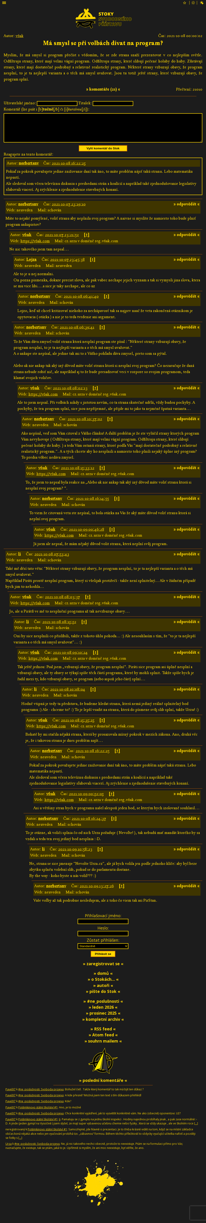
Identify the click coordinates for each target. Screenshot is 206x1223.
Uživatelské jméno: (20, 103)
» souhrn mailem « (103, 1046)
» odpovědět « (186, 209)
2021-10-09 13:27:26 (97, 891)
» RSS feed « (103, 1034)
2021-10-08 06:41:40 (81, 301)
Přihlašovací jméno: (103, 921)
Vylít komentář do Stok (103, 154)
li (19, 559)
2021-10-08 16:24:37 (89, 824)
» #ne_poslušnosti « (103, 1006)
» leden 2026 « (103, 1012)
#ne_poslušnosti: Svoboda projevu (41, 1095)
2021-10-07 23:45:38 (67, 265)
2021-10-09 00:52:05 (86, 799)
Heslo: (103, 933)
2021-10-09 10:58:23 (75, 854)
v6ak (19, 35)
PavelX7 (10, 1095)
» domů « (103, 978)
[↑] (86, 240)
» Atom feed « (103, 1040)
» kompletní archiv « (103, 1024)
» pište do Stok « (103, 997)
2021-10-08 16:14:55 (92, 504)
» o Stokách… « (103, 984)
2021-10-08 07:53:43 (51, 559)
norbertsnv (29, 168)
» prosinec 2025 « (103, 1018)
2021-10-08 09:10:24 (70, 658)
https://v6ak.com (35, 246)
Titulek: (85, 103)
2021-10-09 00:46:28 (86, 534)
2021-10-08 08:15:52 (59, 627)
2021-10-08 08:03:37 (62, 602)
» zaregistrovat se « (103, 969)
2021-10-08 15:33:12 (77, 473)
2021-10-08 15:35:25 (77, 725)
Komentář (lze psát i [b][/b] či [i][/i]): (46, 109)
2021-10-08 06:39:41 (77, 332)
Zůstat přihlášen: (103, 945)
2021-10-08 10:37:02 (85, 424)
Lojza (31, 265)
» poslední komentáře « (103, 1086)
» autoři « (103, 991)
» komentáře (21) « (103, 89)
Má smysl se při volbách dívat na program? (103, 43)
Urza (8, 1149)
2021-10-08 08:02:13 (70, 393)
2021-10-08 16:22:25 (69, 168)
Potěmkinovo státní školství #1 (38, 1113)
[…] (196, 1129)
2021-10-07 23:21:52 (62, 240)
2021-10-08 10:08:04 (67, 694)
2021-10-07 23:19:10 (69, 209)
